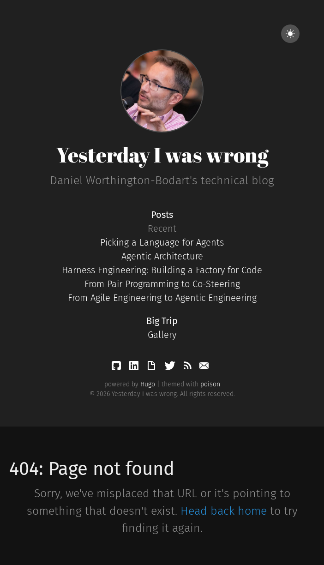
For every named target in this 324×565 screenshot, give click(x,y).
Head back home (223, 511)
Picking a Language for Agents (162, 242)
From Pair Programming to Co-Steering (162, 283)
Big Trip (162, 320)
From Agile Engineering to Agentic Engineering (162, 297)
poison (210, 384)
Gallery (162, 334)
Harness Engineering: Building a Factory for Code (162, 270)
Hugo (147, 384)
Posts (162, 214)
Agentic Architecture (162, 256)
